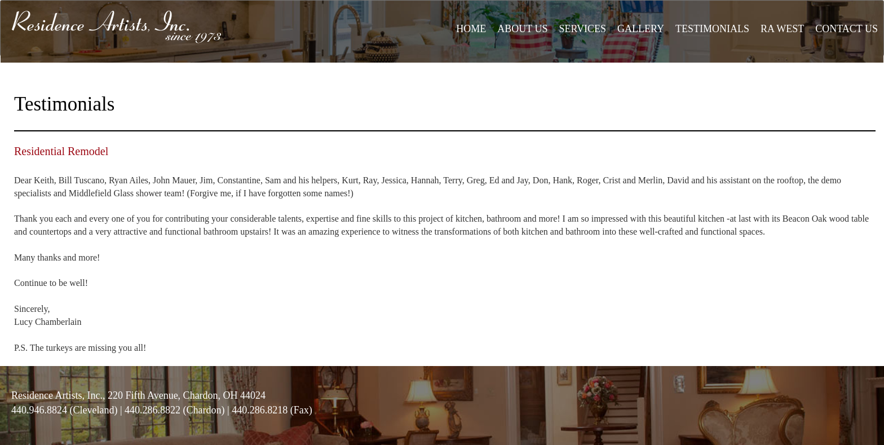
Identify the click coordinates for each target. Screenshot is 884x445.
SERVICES (582, 28)
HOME (471, 28)
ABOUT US (522, 28)
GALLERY (640, 28)
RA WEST (782, 28)
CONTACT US (846, 28)
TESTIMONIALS (712, 28)
